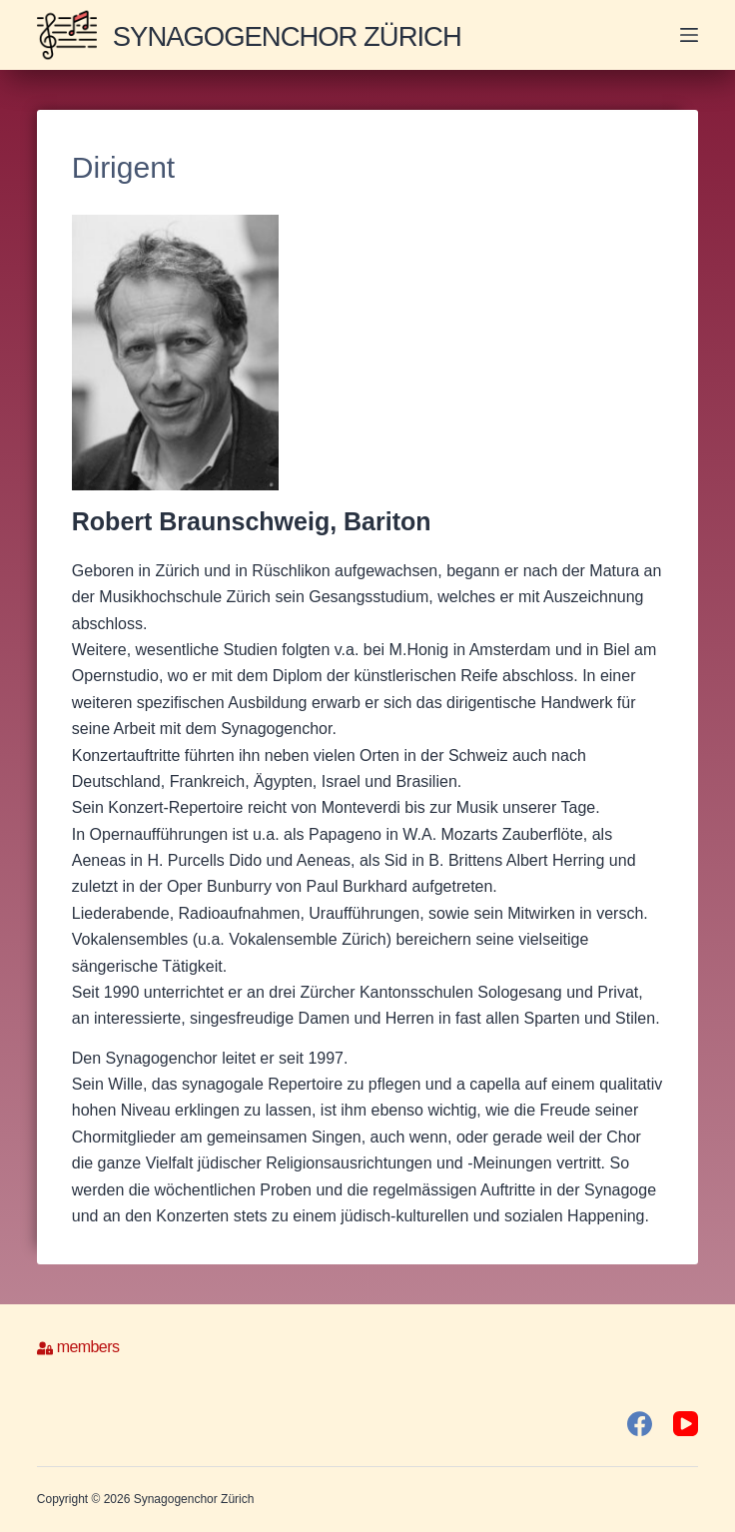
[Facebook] (639, 1423)
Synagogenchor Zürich (304, 35)
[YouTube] (685, 1423)
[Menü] (689, 35)
